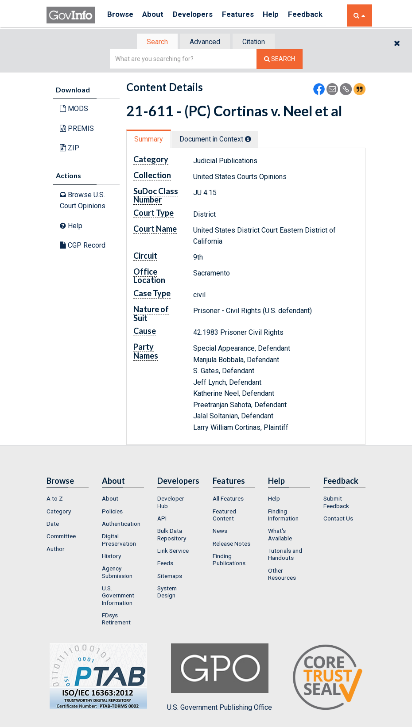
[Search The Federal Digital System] (280, 60)
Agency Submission (117, 573)
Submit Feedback (336, 503)
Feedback (321, 15)
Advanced (204, 42)
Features (248, 15)
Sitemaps (169, 576)
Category (59, 512)
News (220, 532)
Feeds (165, 564)
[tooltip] (253, 139)
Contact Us (338, 519)
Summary (150, 140)
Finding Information (283, 516)
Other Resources (282, 575)
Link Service (173, 551)
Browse (121, 15)
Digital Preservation (119, 541)
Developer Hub (170, 503)
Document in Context (220, 140)
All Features (228, 499)
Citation (257, 42)
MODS (74, 109)
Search (152, 42)
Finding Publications (229, 560)
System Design (167, 592)
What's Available (280, 535)
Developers (200, 15)
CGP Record (82, 246)
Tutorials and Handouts (285, 555)
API (162, 519)
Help (284, 15)
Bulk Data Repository (171, 535)
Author (56, 549)
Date (53, 524)
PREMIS (77, 129)
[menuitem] (68, 499)
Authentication (121, 524)
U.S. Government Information (118, 596)
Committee (61, 537)
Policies (112, 512)
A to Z (55, 499)
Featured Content (224, 516)
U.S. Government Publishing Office (219, 678)
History (111, 556)
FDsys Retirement (116, 619)
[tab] (153, 42)
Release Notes (231, 544)
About (157, 15)
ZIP (69, 149)
